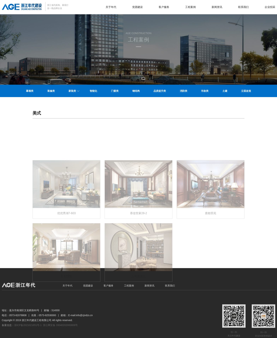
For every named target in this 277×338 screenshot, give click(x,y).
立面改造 (246, 90)
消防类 (183, 90)
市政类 (204, 90)
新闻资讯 (217, 6)
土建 (224, 90)
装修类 (51, 90)
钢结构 (136, 90)
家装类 (72, 90)
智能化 (93, 90)
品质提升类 (160, 90)
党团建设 (137, 6)
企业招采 (270, 6)
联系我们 (243, 6)
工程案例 (190, 6)
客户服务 (164, 6)
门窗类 (115, 90)
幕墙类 (29, 90)
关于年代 (111, 6)
